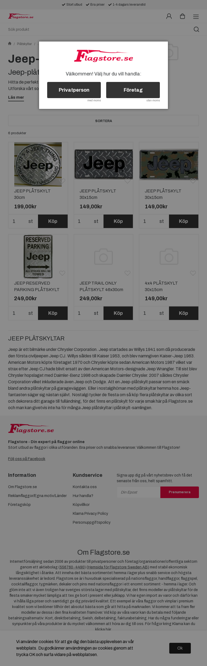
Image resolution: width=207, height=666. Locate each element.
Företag (133, 90)
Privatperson (74, 90)
